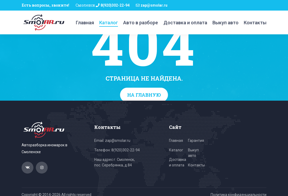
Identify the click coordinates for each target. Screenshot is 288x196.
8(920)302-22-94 (115, 5)
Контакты (255, 22)
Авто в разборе (140, 22)
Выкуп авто (225, 22)
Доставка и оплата (185, 22)
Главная (85, 22)
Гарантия (196, 140)
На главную (144, 95)
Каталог (108, 22)
